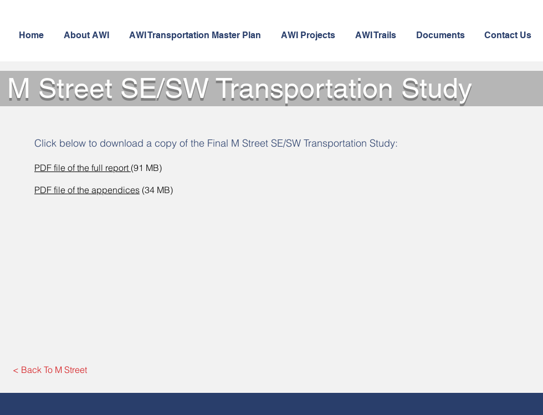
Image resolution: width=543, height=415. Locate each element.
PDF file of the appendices (87, 189)
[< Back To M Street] (50, 369)
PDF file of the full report (82, 167)
